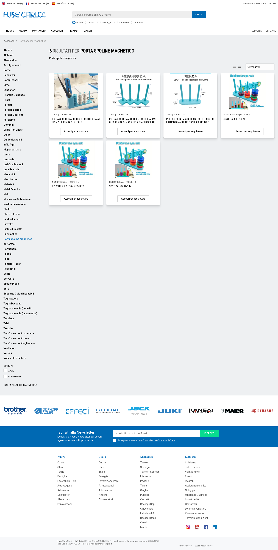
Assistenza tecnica (195, 485)
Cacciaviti (9, 75)
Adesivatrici (64, 490)
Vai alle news (192, 471)
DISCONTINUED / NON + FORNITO (68, 186)
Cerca (198, 14)
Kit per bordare (12, 149)
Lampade (9, 159)
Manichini (9, 174)
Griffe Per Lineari (13, 129)
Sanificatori (63, 494)
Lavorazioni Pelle (66, 481)
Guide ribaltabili (13, 139)
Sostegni (145, 467)
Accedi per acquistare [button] (76, 131)
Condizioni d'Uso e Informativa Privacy (156, 440)
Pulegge (144, 494)
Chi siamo (271, 31)
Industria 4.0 (147, 513)
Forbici (8, 104)
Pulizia (8, 253)
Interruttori (146, 476)
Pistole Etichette (13, 229)
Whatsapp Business (196, 494)
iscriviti (209, 433)
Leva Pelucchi (12, 169)
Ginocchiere (146, 508)
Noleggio (190, 490)
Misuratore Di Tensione (17, 199)
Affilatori (8, 55)
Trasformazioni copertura (19, 333)
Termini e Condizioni (196, 517)
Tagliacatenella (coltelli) (18, 308)
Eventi (188, 476)
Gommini (9, 124)
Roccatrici (10, 268)
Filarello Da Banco (14, 95)
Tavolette (9, 318)
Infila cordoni (64, 504)
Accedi (272, 3)
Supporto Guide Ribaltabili (19, 293)
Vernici (8, 353)
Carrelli (144, 522)
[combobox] (139, 14)
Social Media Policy (204, 545)
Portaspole (10, 249)
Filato (7, 99)
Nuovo (77, 22)
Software (9, 278)
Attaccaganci (64, 485)
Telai (6, 323)
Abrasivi (8, 50)
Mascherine (10, 179)
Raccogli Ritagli (148, 517)
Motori (144, 527)
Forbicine (9, 119)
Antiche (103, 494)
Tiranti (144, 485)
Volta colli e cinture (15, 358)
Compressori (11, 80)
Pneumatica (10, 234)
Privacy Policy (185, 545)
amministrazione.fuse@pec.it (98, 544)
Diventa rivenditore (254, 3)
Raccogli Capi (147, 504)
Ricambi (137, 22)
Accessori (121, 22)
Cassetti (144, 499)
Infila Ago (9, 144)
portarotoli (10, 244)
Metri (7, 194)
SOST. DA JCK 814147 (120, 186)
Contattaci (191, 504)
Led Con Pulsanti (13, 164)
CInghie (144, 490)
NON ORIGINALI (13, 376)
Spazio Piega (11, 283)
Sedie (7, 273)
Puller (7, 258)
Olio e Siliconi (12, 214)
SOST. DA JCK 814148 (234, 119)
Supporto (257, 31)
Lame (7, 154)
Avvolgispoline (12, 65)
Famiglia (62, 476)
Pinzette (8, 224)
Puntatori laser (12, 263)
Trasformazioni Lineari (17, 338)
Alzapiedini (10, 60)
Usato (90, 22)
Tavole (144, 462)
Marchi (88, 30)
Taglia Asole (11, 298)
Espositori (10, 90)
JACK (9, 370)
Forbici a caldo (12, 109)
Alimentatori (64, 499)
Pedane (144, 481)
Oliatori (8, 209)
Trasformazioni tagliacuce (19, 343)
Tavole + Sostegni (150, 471)
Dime (7, 85)
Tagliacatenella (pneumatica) (20, 313)
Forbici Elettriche (13, 114)
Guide (7, 134)
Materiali (9, 184)
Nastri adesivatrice (15, 204)
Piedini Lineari (12, 219)
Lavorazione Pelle (109, 481)
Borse (7, 70)
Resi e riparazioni (194, 513)
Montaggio (104, 22)
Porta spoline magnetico (18, 239)
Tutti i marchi (192, 467)
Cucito (61, 462)
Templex (8, 328)
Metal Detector (12, 189)
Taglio (60, 471)
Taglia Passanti (12, 303)
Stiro (6, 288)
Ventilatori (10, 348)
